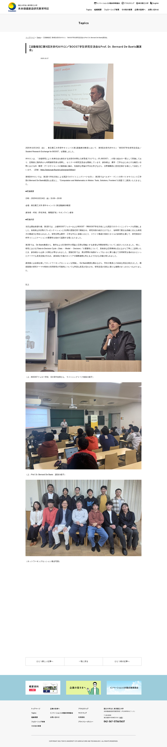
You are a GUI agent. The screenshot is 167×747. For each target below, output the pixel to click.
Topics (89, 9)
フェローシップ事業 (111, 9)
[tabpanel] (43, 688)
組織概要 (98, 9)
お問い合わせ (153, 9)
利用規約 (81, 717)
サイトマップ (82, 713)
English (156, 3)
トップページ (30, 37)
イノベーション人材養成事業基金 (108, 3)
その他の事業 (127, 9)
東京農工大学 (143, 3)
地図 (121, 717)
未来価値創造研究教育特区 (28, 7)
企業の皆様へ (140, 9)
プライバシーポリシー (85, 721)
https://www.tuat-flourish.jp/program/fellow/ (57, 170)
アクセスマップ (129, 3)
